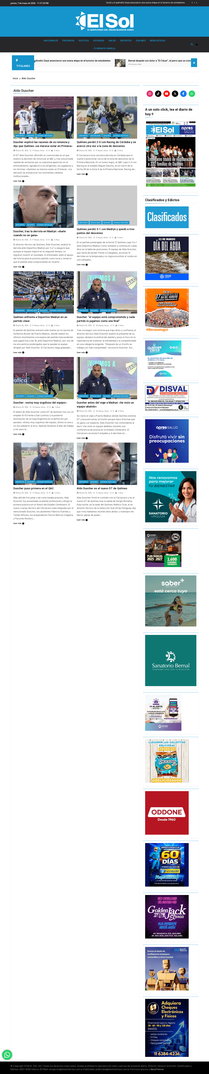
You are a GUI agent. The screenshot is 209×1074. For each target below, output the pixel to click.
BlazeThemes (157, 1069)
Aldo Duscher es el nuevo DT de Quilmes (102, 488)
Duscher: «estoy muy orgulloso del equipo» (40, 402)
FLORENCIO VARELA (104, 48)
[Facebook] (183, 94)
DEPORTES (126, 40)
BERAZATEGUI (157, 40)
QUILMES (141, 40)
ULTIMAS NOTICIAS (44, 135)
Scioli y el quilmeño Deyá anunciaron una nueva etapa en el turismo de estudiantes (145, 3)
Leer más (18, 180)
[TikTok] (158, 94)
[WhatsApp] (192, 94)
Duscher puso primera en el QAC (33, 488)
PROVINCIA (68, 40)
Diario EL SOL (22, 150)
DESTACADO (96, 135)
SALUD (112, 40)
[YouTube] (166, 94)
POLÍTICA (84, 40)
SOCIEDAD (98, 40)
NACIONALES (51, 40)
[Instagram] (150, 94)
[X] (175, 94)
